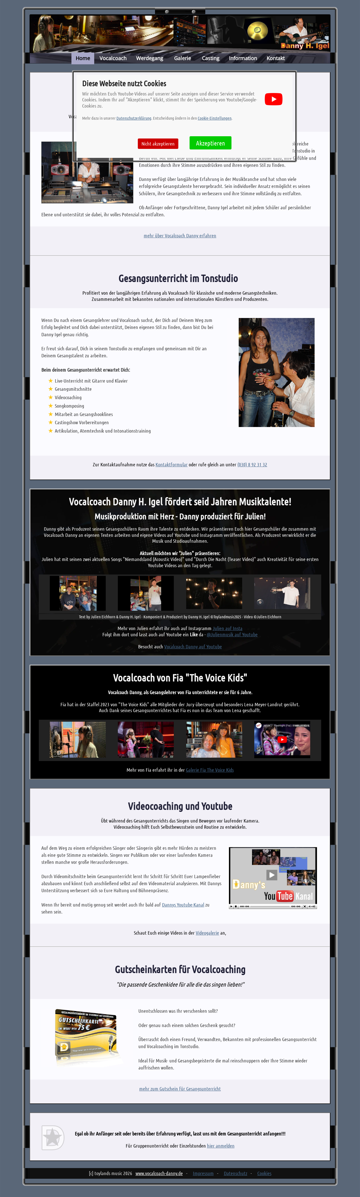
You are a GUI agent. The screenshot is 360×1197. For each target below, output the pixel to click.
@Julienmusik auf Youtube (232, 634)
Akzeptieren (210, 143)
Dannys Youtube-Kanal (183, 904)
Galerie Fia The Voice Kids (210, 770)
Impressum (203, 1173)
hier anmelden (221, 1146)
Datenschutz (235, 1173)
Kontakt (276, 58)
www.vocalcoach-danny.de (159, 1173)
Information (243, 58)
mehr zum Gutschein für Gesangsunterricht (180, 1088)
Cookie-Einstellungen (214, 118)
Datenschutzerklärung (133, 118)
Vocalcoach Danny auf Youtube (193, 646)
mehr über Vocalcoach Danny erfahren (180, 235)
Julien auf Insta (227, 628)
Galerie (182, 58)
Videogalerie (207, 933)
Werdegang (149, 58)
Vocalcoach (113, 58)
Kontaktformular (172, 464)
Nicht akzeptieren (158, 143)
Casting (210, 58)
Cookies (264, 1173)
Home (83, 58)
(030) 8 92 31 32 (252, 464)
